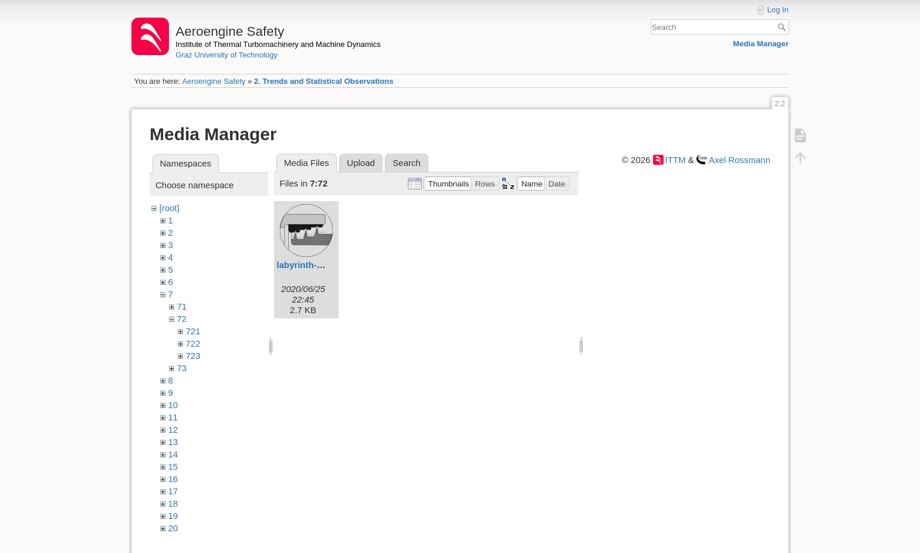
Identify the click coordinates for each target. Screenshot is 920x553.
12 (173, 430)
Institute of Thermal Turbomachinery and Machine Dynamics (278, 44)
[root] (170, 208)
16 (173, 479)
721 (193, 331)
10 (173, 405)
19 (173, 516)
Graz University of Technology (226, 54)
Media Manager (761, 43)
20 (173, 528)
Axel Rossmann (739, 160)
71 (182, 306)
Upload (361, 163)
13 (173, 442)
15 (173, 466)
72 (182, 319)
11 (173, 417)
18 (173, 503)
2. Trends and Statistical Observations (324, 81)
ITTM (675, 160)
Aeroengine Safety (213, 81)
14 (173, 454)
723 (193, 356)
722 (193, 343)
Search (783, 27)
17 (173, 491)
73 (182, 368)
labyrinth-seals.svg (317, 265)
